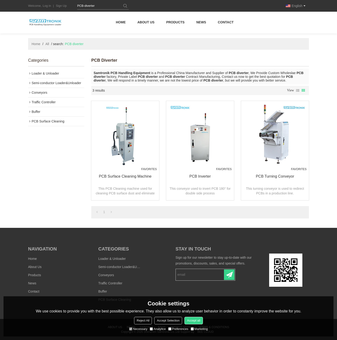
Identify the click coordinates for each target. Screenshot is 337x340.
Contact (226, 22)
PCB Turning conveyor (275, 176)
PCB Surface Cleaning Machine (125, 176)
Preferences (178, 329)
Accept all (193, 320)
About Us (145, 22)
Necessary (138, 329)
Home (121, 22)
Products (175, 22)
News (201, 22)
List (297, 90)
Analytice (158, 329)
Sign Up (61, 5)
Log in (47, 5)
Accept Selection (168, 320)
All (47, 44)
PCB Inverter (200, 176)
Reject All (143, 320)
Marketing (199, 329)
